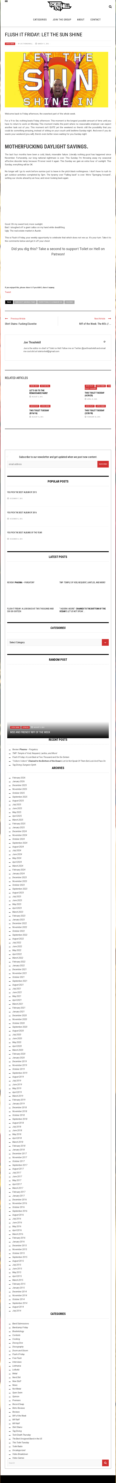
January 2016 (18, 1243)
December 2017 (19, 1155)
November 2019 (19, 1067)
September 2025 (19, 798)
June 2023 (17, 902)
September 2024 (19, 844)
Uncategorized (18, 1452)
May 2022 (16, 952)
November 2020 (19, 1021)
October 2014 (18, 1301)
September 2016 (19, 1213)
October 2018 (18, 1117)
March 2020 (17, 1052)
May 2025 (16, 814)
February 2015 (18, 1285)
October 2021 (18, 979)
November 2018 (19, 1113)
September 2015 (19, 1259)
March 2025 (17, 821)
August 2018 (18, 1124)
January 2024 (18, 875)
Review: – (20, 584)
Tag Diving (17, 1433)
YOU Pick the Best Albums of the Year (24, 534)
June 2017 (17, 1178)
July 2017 (16, 1174)
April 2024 (17, 864)
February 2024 (18, 871)
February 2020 (18, 1055)
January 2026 (18, 783)
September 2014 (19, 1305)
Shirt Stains (17, 1429)
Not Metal (45, 388)
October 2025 (18, 795)
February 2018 (18, 1147)
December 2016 (19, 1201)
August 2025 (18, 802)
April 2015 (17, 1278)
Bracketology (18, 1333)
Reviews (16, 1413)
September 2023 (19, 890)
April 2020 (17, 1048)
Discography (17, 1348)
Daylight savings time (25, 304)
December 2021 (19, 971)
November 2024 (19, 837)
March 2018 (17, 1144)
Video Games (18, 1459)
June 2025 (17, 810)
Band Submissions (20, 1325)
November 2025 (19, 791)
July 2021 (16, 990)
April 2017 (17, 1186)
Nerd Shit (34, 388)
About (81, 21)
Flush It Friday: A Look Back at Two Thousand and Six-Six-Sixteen (40, 759)
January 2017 (18, 1197)
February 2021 (18, 1009)
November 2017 (19, 1159)
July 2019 (16, 1082)
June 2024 (17, 856)
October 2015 (18, 1255)
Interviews (17, 1364)
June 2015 (17, 1270)
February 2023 (18, 917)
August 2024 (18, 848)
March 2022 (17, 959)
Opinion (25, 729)
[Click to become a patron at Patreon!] (58, 272)
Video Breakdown (20, 1456)
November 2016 (19, 1205)
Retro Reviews (18, 1410)
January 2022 (18, 967)
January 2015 (18, 1289)
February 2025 (18, 825)
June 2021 (17, 994)
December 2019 (19, 1063)
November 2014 (19, 1297)
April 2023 (17, 910)
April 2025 (17, 818)
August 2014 (18, 1308)
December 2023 (19, 879)
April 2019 (17, 1094)
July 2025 (16, 806)
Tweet (8, 293)
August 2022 (18, 940)
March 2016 (17, 1236)
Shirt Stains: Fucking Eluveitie (21, 325)
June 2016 (17, 1224)
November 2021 (19, 975)
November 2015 (19, 1251)
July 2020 (16, 1036)
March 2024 (17, 867)
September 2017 (19, 1167)
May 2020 (16, 1044)
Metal (14, 1375)
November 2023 (19, 883)
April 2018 (17, 1140)
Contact (95, 21)
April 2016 (17, 1232)
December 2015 (19, 1247)
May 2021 (16, 998)
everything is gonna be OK (50, 304)
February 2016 (18, 1239)
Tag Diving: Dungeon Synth (24, 766)
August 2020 (18, 1032)
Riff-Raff (16, 1425)
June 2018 (17, 1132)
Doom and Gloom (20, 1352)
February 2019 (18, 1101)
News (14, 1387)
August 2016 (18, 1216)
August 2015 (18, 1263)
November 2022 (19, 929)
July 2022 (16, 944)
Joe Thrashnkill (26, 46)
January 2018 (18, 1151)
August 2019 (18, 1078)
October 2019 (18, 1071)
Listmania (16, 1367)
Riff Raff (16, 1421)
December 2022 (19, 925)
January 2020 (18, 1059)
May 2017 (16, 1182)
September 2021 (19, 983)
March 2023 (17, 914)
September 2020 (19, 1028)
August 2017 (18, 1170)
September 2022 (19, 936)
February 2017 (18, 1194)
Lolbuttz (15, 1371)
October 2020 (18, 1025)
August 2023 (18, 894)
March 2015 (17, 1282)
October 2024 (18, 841)
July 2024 (16, 852)
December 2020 (19, 1017)
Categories (40, 21)
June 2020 (17, 1040)
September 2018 (19, 1121)
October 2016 (18, 1209)
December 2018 (19, 1109)
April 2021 (17, 1002)
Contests (16, 1337)
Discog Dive (17, 1344)
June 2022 (17, 948)
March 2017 (17, 1190)
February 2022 (18, 963)
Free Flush (17, 1360)
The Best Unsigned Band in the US (27, 1440)
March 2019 (17, 1098)
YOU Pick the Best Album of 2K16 (22, 514)
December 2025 (19, 787)
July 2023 (16, 898)
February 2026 (18, 779)
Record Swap (18, 1406)
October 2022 (18, 933)
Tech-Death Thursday (21, 1436)
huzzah (69, 304)
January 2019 (18, 1105)
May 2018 (16, 1136)
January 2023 (18, 921)
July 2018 (16, 1128)
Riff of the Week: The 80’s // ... (95, 325)
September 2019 (19, 1075)
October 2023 (18, 887)
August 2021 (18, 986)
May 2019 (16, 1090)
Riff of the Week (19, 1417)
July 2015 (16, 1266)
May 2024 (16, 860)
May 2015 (16, 1274)
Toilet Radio (17, 1448)
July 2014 (16, 1312)
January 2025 (18, 829)
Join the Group (62, 21)
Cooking (16, 1341)
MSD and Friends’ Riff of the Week (30, 734)
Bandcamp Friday (20, 1329)
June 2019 (17, 1086)
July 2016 (16, 1220)
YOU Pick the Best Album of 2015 (22, 494)
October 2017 (18, 1163)
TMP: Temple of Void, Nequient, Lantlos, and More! (82, 584)
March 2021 (17, 1006)
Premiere (16, 1402)
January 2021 (18, 1013)
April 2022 (17, 956)
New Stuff (89, 388)
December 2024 (19, 833)
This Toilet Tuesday (20, 1444)
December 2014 (19, 1293)
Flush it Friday (18, 1356)
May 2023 (16, 906)
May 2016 (16, 1228)
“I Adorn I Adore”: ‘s (59, 763)
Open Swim (10, 46)
